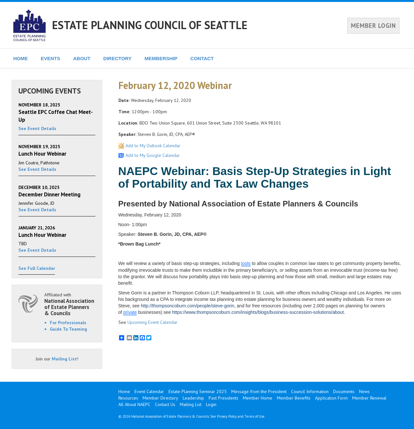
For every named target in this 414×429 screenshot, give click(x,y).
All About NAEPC (134, 404)
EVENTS (50, 58)
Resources (128, 398)
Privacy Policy (227, 416)
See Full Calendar (36, 268)
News (364, 391)
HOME (20, 58)
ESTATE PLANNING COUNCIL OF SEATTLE (149, 25)
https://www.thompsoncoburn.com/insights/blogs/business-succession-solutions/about (258, 312)
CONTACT (202, 58)
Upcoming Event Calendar (152, 322)
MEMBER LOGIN (373, 25)
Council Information (310, 391)
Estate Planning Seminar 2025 (198, 391)
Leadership (193, 398)
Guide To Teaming (68, 329)
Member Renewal (369, 398)
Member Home (257, 398)
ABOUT (81, 58)
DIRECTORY (117, 58)
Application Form (331, 398)
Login (211, 404)
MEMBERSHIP (161, 58)
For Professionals (68, 322)
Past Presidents (223, 398)
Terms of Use (255, 416)
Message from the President (259, 391)
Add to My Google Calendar (152, 155)
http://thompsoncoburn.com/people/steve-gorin (187, 305)
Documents (343, 391)
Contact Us (165, 404)
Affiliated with (69, 304)
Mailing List (64, 359)
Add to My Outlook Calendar (152, 145)
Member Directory (160, 398)
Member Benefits (293, 398)
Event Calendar (149, 391)
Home (124, 391)
